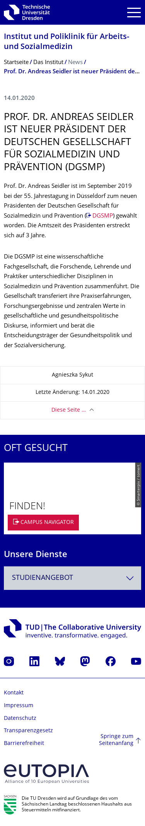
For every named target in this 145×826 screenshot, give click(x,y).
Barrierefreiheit (24, 743)
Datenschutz (20, 718)
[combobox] (72, 578)
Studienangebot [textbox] (42, 578)
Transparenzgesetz (28, 730)
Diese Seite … (68, 410)
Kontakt (14, 693)
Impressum (18, 705)
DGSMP (102, 216)
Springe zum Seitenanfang (116, 740)
